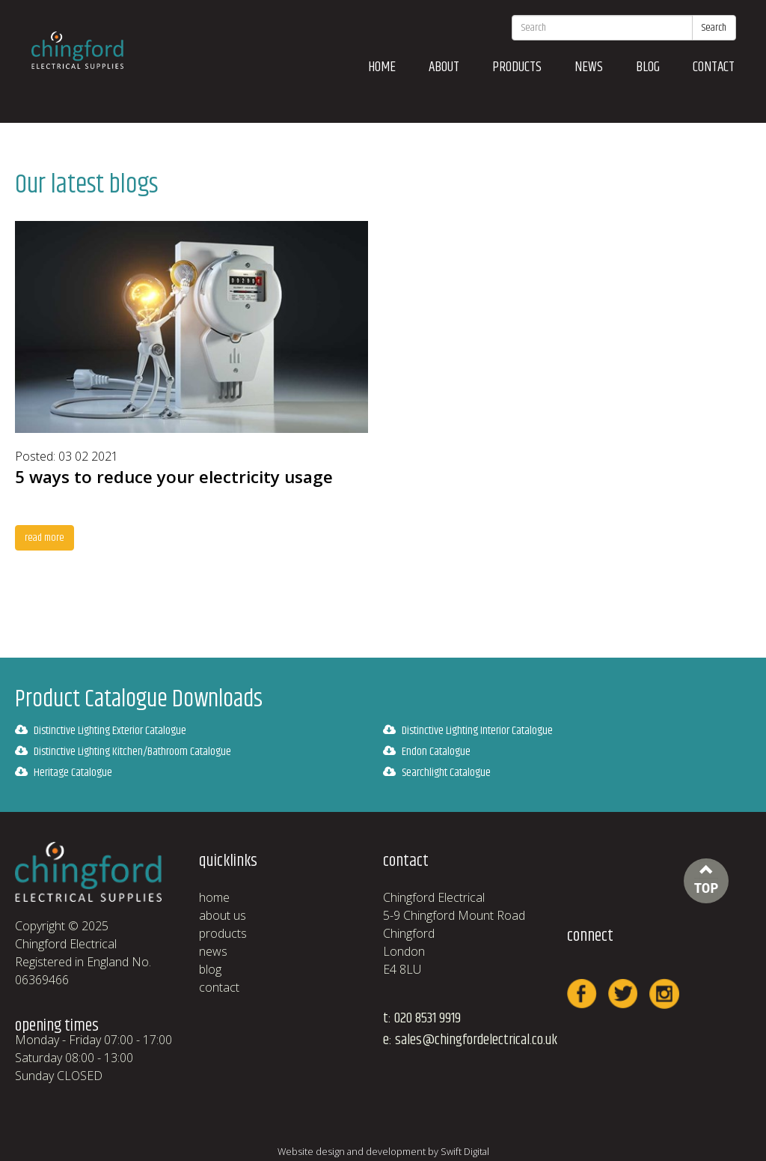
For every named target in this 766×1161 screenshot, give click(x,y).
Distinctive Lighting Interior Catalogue (468, 730)
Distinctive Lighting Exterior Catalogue (100, 730)
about (444, 67)
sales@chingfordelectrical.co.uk (476, 1040)
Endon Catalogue (427, 751)
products (517, 67)
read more (44, 538)
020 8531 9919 (427, 1018)
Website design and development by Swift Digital (383, 1151)
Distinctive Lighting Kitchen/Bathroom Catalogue (123, 751)
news (588, 67)
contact (714, 67)
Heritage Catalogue (63, 772)
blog (648, 67)
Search (714, 27)
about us (222, 915)
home (382, 67)
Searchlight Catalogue (437, 772)
